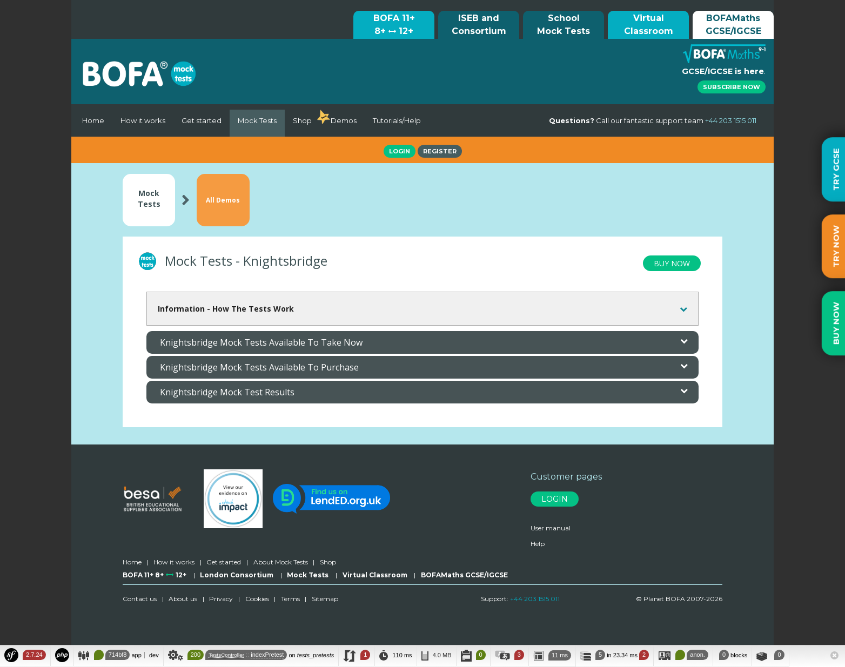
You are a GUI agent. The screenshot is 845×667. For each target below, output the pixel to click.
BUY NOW (672, 265)
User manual (551, 529)
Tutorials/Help (397, 120)
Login (399, 151)
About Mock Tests (280, 564)
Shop (302, 120)
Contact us (140, 600)
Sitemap (325, 600)
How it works (142, 120)
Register (440, 151)
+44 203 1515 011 (535, 600)
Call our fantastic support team (652, 120)
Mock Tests (257, 120)
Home (93, 120)
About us (183, 600)
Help (538, 545)
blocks (732, 655)
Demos (344, 120)
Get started (202, 120)
